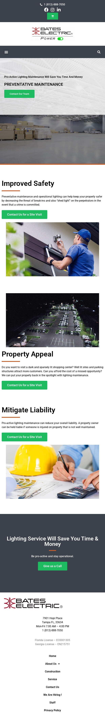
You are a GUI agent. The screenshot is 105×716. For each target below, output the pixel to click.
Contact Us (52, 687)
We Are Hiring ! (52, 694)
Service (52, 679)
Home (52, 656)
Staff (52, 702)
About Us (52, 664)
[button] (6, 52)
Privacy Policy (52, 710)
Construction (52, 671)
